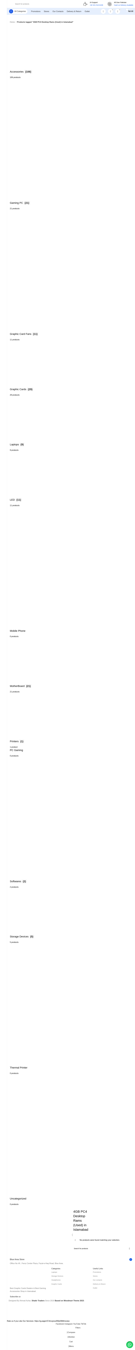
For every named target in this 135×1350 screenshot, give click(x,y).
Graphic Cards (56, 1285)
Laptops (54, 1273)
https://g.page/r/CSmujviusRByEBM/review (51, 1322)
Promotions (97, 1273)
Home (12, 23)
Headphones (56, 1281)
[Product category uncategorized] (71, 616)
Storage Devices (57, 1277)
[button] (129, 1344)
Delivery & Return (99, 1285)
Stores (95, 1277)
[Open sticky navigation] (18, 12)
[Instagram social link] (68, 1325)
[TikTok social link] (83, 1325)
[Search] (46, 4)
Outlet (95, 1289)
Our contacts (97, 1281)
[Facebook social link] (60, 1325)
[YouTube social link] (77, 1325)
